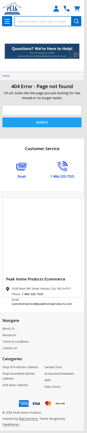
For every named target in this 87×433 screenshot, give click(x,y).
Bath (48, 380)
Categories (12, 358)
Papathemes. (11, 424)
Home (6, 76)
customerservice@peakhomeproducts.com (42, 304)
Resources (9, 335)
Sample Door (53, 367)
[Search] (76, 21)
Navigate (10, 320)
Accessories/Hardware (59, 373)
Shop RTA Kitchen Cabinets (20, 367)
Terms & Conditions (15, 341)
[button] (42, 51)
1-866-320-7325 (32, 294)
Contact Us (9, 348)
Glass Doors (53, 387)
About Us (8, 328)
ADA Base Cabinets (15, 385)
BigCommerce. (28, 419)
